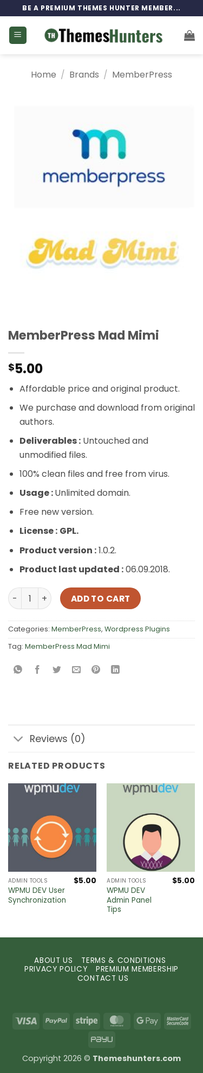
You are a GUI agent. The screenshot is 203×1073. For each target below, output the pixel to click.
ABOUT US (53, 960)
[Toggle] (18, 739)
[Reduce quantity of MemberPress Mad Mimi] (14, 598)
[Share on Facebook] (38, 671)
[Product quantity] (29, 598)
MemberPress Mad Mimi (67, 646)
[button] (18, 35)
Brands (84, 74)
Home (43, 74)
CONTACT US (103, 978)
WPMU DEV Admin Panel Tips (129, 900)
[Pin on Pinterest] (96, 671)
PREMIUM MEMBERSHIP (137, 969)
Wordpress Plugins (137, 629)
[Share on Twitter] (57, 671)
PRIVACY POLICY (56, 969)
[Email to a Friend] (77, 671)
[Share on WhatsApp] (18, 671)
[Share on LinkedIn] (116, 671)
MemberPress (142, 74)
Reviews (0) (47, 739)
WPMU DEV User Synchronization (37, 895)
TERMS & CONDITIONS (123, 960)
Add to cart (100, 598)
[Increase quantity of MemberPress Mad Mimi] (44, 598)
